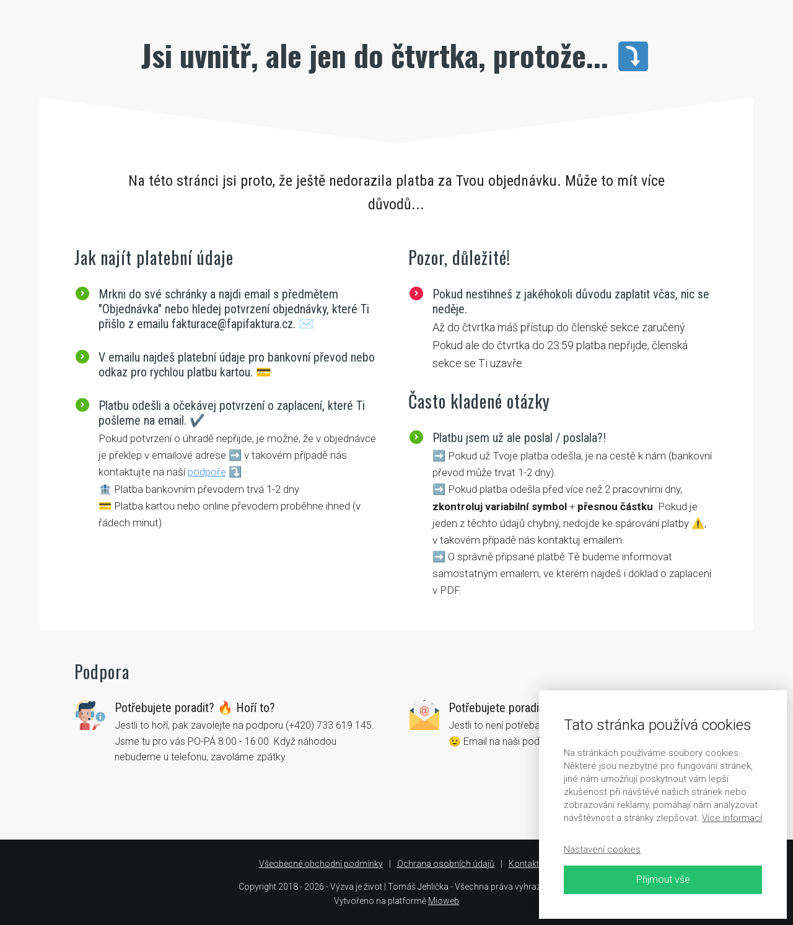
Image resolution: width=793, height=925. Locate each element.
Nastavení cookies (602, 849)
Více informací (732, 817)
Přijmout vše (663, 879)
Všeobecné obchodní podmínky (321, 864)
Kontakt (524, 864)
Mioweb (443, 901)
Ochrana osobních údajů (445, 864)
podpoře (207, 472)
